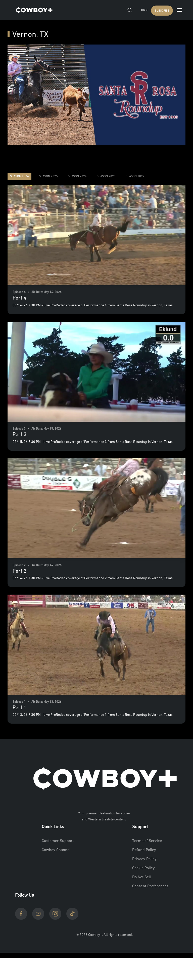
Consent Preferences (150, 886)
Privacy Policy (144, 859)
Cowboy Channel (56, 850)
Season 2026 (19, 176)
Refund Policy (144, 850)
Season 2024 (77, 176)
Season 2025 (48, 176)
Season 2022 (135, 176)
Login (143, 10)
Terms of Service (147, 841)
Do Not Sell (141, 877)
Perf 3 (19, 434)
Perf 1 (19, 708)
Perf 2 (19, 571)
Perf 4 (19, 298)
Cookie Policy (143, 868)
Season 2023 (106, 176)
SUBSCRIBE (162, 11)
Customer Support (58, 841)
